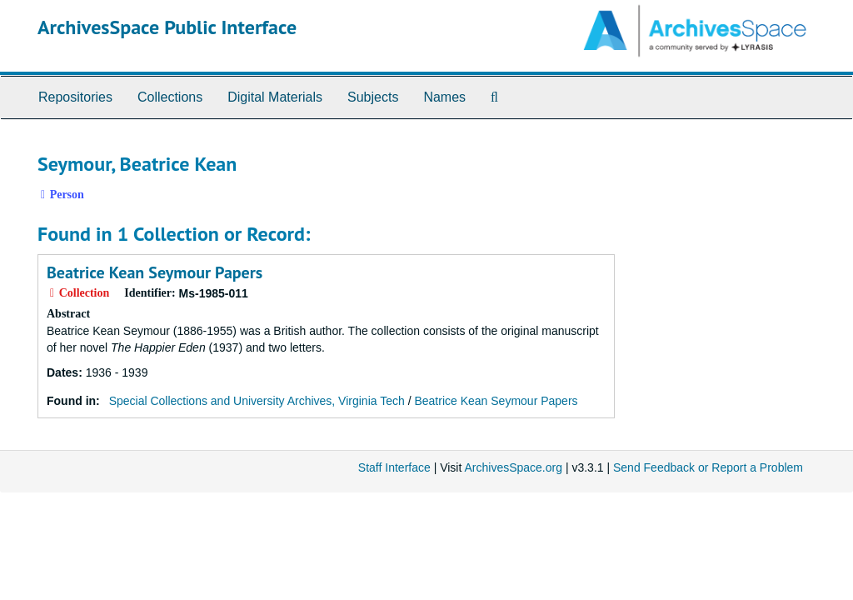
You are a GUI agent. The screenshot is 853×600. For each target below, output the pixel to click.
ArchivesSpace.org (513, 467)
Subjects (372, 97)
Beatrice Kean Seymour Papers (154, 272)
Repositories (75, 97)
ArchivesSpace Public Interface (167, 27)
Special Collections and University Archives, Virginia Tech (257, 401)
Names (444, 97)
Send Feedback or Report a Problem (708, 467)
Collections (169, 97)
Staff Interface (394, 467)
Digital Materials (274, 97)
